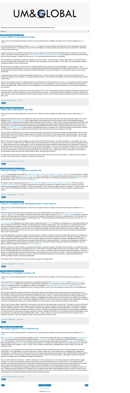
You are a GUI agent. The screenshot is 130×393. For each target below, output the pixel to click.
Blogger (48, 391)
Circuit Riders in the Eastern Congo (18, 37)
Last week (4, 174)
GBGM (49, 223)
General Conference (64, 214)
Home (44, 385)
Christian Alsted (72, 341)
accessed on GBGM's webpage (10, 184)
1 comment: (20, 100)
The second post (6, 223)
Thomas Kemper (83, 178)
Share (3, 103)
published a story (34, 46)
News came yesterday (18, 120)
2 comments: (20, 319)
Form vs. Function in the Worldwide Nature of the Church (28, 204)
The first (14, 214)
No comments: (20, 161)
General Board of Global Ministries (25, 179)
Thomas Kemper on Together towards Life (21, 170)
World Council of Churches (27, 176)
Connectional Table (70, 213)
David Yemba (20, 343)
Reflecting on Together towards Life (18, 273)
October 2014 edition (35, 183)
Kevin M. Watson (43, 339)
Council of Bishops (8, 337)
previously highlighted (34, 243)
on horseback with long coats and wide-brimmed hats (43, 54)
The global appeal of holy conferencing (19, 328)
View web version (44, 388)
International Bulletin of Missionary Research (58, 183)
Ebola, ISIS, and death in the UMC (17, 109)
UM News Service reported (15, 127)
